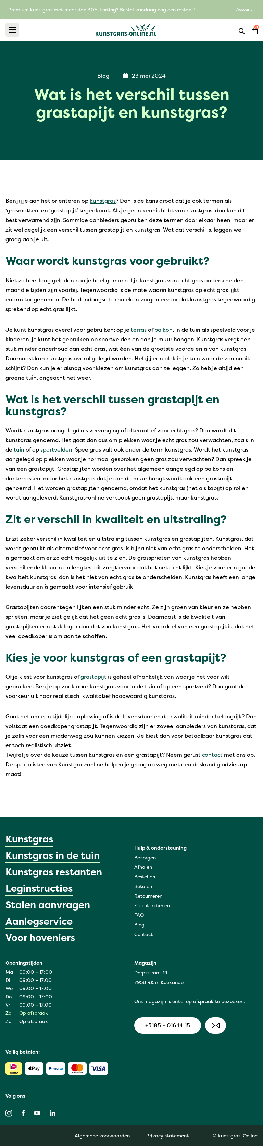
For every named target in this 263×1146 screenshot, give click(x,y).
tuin (19, 449)
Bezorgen (145, 857)
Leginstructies (39, 888)
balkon (163, 329)
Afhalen (143, 867)
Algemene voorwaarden (102, 1135)
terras (139, 329)
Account (244, 9)
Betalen (143, 886)
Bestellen (144, 876)
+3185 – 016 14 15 (167, 1025)
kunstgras (103, 201)
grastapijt (93, 676)
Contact (143, 934)
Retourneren (148, 895)
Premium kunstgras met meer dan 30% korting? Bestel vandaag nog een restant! (101, 9)
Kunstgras (29, 839)
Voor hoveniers (40, 937)
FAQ (139, 915)
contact (212, 755)
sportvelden (56, 449)
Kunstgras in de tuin (52, 855)
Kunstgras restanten (53, 871)
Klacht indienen (152, 905)
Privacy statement (167, 1135)
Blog (139, 924)
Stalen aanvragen (47, 904)
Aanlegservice (39, 921)
